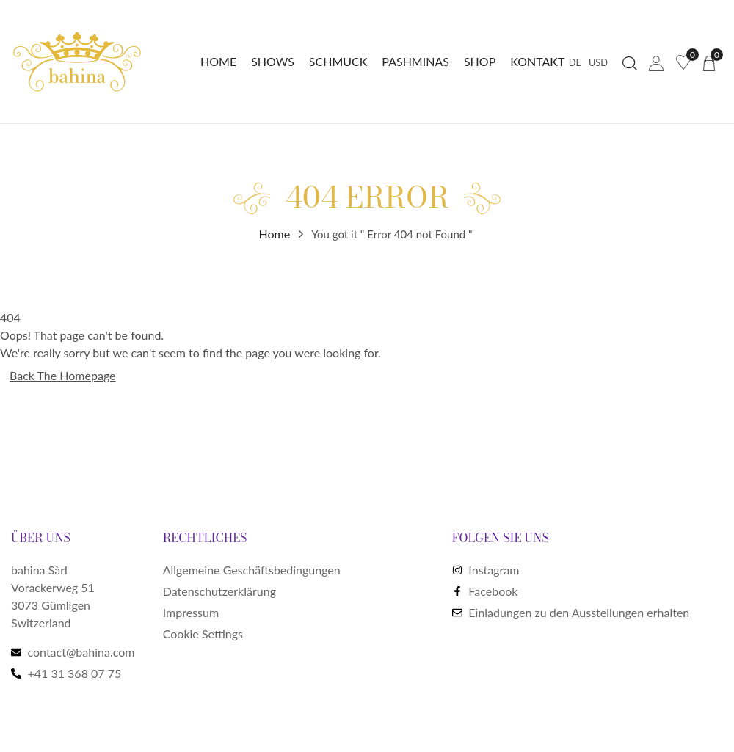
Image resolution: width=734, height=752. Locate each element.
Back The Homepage (63, 375)
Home (275, 234)
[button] (709, 62)
